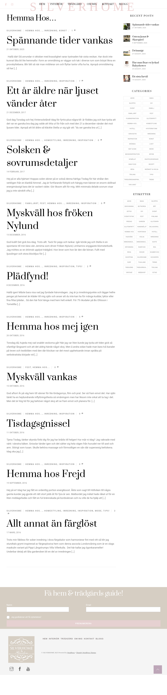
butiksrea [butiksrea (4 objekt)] (142, 222)
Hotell (132, 144)
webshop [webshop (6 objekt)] (142, 288)
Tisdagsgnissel (38, 439)
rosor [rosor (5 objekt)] (141, 268)
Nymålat (132, 175)
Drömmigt (138, 66)
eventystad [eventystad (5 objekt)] (129, 232)
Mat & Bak (132, 165)
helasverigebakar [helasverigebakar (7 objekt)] (154, 242)
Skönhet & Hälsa (151, 185)
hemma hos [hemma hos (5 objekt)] (129, 247)
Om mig (92, 4)
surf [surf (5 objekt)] (129, 278)
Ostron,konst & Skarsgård (140, 54)
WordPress (74, 673)
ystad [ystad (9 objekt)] (154, 288)
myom (151, 170)
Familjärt (31, 219)
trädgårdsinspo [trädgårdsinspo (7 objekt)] (142, 283)
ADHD (132, 114)
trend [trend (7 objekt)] (154, 278)
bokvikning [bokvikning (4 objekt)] (129, 222)
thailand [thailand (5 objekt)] (142, 278)
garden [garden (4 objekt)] (142, 237)
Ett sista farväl (140, 92)
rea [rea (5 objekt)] (154, 263)
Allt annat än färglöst (52, 539)
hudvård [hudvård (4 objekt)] (129, 252)
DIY (151, 119)
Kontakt (108, 4)
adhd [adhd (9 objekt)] (129, 217)
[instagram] (12, 4)
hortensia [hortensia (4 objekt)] (142, 247)
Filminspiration (132, 134)
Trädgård (75, 4)
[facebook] (5, 4)
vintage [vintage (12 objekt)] (129, 288)
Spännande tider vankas (60, 56)
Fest (43, 219)
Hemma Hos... (34, 46)
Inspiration (67, 97)
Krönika (132, 160)
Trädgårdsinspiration (132, 195)
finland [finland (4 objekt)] (154, 232)
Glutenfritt (151, 134)
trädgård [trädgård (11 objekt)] (129, 283)
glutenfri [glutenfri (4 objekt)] (155, 237)
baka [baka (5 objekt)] (142, 217)
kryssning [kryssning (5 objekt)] (129, 263)
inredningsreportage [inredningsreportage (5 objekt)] (142, 257)
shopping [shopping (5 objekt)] (129, 273)
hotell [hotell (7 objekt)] (154, 247)
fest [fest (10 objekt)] (142, 232)
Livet (151, 160)
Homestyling (52, 156)
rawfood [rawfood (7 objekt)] (142, 263)
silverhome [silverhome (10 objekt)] (142, 273)
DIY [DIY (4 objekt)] (142, 227)
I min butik (132, 149)
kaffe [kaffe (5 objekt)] (154, 257)
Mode (98, 526)
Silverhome (14, 46)
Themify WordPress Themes (91, 673)
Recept (151, 180)
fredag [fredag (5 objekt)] (129, 237)
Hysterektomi (151, 144)
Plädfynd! (28, 292)
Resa (132, 185)
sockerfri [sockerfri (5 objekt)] (155, 273)
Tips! (79, 282)
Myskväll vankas (42, 393)
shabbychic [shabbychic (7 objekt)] (154, 268)
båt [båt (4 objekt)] (154, 222)
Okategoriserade (152, 175)
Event (132, 124)
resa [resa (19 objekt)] (129, 268)
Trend (151, 195)
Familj (151, 124)
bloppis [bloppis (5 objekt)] (154, 217)
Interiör (56, 4)
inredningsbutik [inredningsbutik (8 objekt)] (129, 257)
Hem (42, 4)
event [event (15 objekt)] (154, 227)
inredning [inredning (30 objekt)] (155, 252)
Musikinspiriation (132, 170)
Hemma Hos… (132, 139)
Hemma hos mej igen (53, 342)
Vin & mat (132, 200)
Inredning (51, 46)
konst (63, 46)
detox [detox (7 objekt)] (129, 227)
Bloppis (132, 119)
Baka (152, 114)
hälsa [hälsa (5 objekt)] (141, 252)
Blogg (123, 4)
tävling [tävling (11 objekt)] (154, 283)
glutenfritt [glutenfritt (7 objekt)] (129, 242)
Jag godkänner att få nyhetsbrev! (26, 636)
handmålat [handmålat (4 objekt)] (142, 242)
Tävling (132, 190)
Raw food (132, 180)
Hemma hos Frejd (46, 490)
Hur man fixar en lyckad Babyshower (145, 80)
